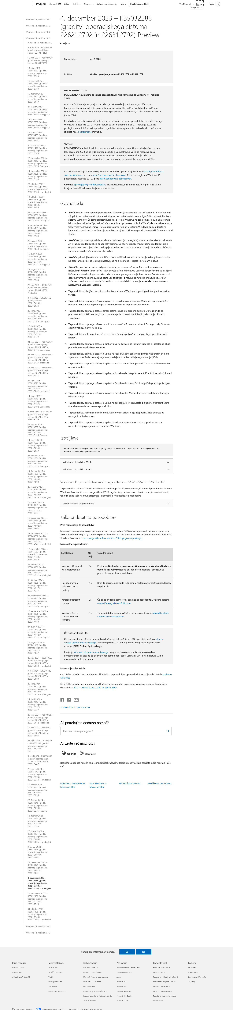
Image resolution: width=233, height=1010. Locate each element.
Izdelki (75, 4)
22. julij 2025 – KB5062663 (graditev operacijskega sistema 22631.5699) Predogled (40, 289)
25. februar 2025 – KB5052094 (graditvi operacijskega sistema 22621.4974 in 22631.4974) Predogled (38, 461)
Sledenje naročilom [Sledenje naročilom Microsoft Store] (55, 982)
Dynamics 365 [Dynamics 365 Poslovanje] (121, 982)
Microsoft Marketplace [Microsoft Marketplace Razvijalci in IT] (161, 986)
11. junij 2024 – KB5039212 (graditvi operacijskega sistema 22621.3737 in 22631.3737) (37, 704)
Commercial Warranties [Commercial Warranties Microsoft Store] (57, 991)
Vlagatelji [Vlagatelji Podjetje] (191, 982)
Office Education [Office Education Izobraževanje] (89, 986)
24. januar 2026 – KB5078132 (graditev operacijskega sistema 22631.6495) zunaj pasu (39, 110)
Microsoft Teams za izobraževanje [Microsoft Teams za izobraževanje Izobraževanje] (95, 977)
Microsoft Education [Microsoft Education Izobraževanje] (90, 967)
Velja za (66, 43)
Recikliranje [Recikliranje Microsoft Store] (52, 986)
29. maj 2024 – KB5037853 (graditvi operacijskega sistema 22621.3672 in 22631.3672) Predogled (40, 719)
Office (66, 4)
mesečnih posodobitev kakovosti (109, 175)
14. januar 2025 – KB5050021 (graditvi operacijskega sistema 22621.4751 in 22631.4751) (37, 507)
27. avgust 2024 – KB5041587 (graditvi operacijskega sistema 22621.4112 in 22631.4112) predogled (38, 632)
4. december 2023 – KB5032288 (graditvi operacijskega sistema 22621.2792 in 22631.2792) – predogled (39, 883)
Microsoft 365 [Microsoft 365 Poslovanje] (121, 986)
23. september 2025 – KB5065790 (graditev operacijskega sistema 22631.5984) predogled (38, 216)
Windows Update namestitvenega (91, 652)
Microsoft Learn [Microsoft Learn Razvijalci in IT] (158, 972)
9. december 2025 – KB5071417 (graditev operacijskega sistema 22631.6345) (37, 149)
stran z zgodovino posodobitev (115, 178)
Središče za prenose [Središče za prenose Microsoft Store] (55, 972)
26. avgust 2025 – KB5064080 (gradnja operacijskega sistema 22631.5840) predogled (38, 245)
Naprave (88, 4)
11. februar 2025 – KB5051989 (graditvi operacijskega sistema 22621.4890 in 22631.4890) (37, 476)
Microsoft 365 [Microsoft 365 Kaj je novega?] (17, 972)
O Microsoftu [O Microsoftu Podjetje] (192, 972)
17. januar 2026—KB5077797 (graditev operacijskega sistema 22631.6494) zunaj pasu (39, 123)
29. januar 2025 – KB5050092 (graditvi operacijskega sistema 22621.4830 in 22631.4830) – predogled (39, 492)
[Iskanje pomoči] (199, 3)
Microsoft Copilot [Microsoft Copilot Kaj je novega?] (18, 967)
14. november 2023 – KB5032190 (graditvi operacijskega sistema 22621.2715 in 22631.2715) (37, 899)
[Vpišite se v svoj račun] (214, 4)
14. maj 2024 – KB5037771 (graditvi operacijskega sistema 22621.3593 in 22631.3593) (40, 731)
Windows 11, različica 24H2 (38, 32)
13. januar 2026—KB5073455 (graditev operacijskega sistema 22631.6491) (37, 136)
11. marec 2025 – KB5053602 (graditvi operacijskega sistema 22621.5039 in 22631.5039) (37, 445)
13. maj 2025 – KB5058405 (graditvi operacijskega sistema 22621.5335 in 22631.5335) (40, 371)
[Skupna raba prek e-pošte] (75, 699)
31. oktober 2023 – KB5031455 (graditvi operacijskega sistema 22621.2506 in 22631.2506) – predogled (39, 914)
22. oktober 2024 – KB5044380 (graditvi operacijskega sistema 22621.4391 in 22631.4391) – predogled (39, 570)
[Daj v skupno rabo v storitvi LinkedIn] (67, 699)
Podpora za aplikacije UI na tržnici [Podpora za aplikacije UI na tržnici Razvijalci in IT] (165, 977)
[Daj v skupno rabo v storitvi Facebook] (62, 699)
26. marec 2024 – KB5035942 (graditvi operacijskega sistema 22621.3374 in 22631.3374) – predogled (39, 774)
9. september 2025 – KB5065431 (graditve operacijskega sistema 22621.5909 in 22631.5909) (37, 230)
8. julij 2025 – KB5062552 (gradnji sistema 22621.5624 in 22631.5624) (39, 301)
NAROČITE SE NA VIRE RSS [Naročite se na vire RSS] (76, 707)
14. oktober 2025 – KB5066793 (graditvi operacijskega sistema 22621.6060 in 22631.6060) (37, 202)
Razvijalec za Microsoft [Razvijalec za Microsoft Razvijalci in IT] (161, 967)
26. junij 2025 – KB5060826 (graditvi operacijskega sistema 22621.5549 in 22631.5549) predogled (38, 316)
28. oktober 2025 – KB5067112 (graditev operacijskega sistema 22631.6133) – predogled (39, 188)
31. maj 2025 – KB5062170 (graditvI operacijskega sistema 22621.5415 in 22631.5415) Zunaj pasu (40, 346)
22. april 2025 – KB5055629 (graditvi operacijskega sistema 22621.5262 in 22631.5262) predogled (38, 386)
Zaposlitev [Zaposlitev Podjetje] (192, 967)
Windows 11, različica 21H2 (38, 932)
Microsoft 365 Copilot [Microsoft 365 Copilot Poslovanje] (124, 996)
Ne (143, 951)
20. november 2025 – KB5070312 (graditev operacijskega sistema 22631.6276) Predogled (38, 162)
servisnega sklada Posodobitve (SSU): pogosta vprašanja (112, 538)
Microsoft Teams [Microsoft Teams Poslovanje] (122, 1001)
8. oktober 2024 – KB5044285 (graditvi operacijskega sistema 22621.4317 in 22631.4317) (37, 585)
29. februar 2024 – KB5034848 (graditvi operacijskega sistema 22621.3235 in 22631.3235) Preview (37, 805)
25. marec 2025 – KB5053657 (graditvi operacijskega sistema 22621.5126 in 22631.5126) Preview (37, 430)
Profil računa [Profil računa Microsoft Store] (53, 967)
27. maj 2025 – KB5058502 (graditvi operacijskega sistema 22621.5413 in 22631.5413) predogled (40, 358)
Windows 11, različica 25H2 (38, 25)
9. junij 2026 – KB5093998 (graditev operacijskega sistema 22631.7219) (40, 50)
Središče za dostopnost (159, 783)
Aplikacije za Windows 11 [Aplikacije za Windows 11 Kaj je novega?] (21, 977)
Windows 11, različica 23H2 (38, 38)
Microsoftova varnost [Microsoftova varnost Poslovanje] (124, 972)
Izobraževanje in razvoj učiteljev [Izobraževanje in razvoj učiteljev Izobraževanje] (94, 991)
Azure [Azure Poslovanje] (118, 977)
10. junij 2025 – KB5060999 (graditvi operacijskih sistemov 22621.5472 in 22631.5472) (37, 331)
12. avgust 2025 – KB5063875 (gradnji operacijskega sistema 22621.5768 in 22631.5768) (37, 274)
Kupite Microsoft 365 (139, 4)
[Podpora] (41, 4)
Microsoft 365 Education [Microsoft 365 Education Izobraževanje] (92, 982)
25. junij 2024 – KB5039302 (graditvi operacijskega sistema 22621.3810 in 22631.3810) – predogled (39, 689)
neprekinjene (85, 131)
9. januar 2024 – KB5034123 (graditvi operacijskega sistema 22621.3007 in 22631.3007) (37, 852)
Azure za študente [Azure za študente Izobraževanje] (89, 1001)
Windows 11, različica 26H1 (38, 19)
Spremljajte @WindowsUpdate (90, 184)
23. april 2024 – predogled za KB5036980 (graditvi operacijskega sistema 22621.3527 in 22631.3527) (40, 746)
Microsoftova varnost (130, 783)
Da (127, 951)
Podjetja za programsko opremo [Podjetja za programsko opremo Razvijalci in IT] (164, 996)
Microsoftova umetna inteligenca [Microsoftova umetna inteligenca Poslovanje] (128, 967)
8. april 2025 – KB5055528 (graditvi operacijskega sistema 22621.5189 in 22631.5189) (40, 415)
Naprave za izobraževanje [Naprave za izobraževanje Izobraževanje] (92, 972)
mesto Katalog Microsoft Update (113, 603)
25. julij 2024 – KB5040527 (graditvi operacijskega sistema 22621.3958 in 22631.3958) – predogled (40, 662)
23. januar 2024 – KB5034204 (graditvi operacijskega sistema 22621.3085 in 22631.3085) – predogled (39, 836)
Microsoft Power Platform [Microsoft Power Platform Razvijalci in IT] (162, 991)
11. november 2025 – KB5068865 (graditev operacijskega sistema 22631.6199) (37, 175)
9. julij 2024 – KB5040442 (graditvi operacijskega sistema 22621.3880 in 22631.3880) (39, 674)
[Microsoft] (22, 4)
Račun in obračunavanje (107, 4)
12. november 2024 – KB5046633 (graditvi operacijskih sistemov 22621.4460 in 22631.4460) (37, 554)
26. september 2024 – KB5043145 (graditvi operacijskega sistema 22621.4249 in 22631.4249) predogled (38, 601)
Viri (122, 4)
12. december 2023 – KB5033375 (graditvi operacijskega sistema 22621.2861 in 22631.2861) (37, 867)
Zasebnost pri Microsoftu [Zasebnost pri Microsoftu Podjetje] (197, 977)
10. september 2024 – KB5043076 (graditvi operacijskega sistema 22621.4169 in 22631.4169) (38, 616)
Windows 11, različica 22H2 (38, 926)
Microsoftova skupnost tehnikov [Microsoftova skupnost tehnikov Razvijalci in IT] (164, 982)
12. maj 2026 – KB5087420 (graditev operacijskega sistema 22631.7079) (40, 60)
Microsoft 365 (55, 4)
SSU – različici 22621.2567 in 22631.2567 (95, 687)
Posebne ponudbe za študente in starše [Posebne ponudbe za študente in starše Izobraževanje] (97, 996)
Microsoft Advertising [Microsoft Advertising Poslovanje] (124, 991)
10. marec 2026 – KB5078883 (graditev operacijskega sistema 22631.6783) (37, 85)
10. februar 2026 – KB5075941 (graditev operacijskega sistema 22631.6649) (37, 97)
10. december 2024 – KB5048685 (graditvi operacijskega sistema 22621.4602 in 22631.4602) (37, 523)
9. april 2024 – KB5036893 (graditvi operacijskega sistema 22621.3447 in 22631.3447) (40, 760)
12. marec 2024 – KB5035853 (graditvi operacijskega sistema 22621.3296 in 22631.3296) (37, 790)
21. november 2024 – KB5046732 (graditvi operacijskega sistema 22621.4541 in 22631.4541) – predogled (39, 538)
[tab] (70, 753)
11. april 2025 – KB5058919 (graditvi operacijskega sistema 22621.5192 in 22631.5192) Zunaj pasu (39, 401)
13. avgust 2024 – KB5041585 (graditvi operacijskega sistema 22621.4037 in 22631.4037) (37, 647)
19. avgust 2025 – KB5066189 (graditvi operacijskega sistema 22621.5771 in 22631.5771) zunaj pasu (39, 259)
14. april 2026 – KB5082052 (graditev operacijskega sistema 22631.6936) (37, 72)
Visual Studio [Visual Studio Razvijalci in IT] (158, 1001)
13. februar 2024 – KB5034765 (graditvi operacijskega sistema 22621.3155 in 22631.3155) (37, 821)
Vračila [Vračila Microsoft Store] (50, 977)
